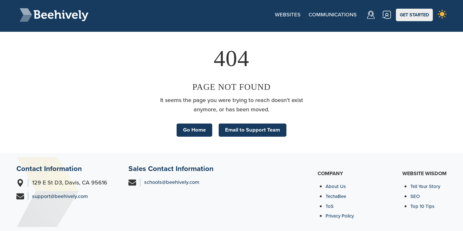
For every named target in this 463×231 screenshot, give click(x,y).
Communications (326, 14)
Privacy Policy (341, 215)
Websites (279, 14)
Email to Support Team (253, 128)
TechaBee (337, 196)
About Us (336, 186)
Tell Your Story (426, 186)
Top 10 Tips (423, 206)
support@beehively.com (62, 197)
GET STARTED (416, 14)
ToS (330, 206)
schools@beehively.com (174, 182)
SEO (415, 196)
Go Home (192, 128)
